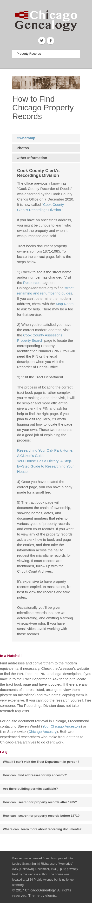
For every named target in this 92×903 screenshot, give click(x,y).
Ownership (26, 138)
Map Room (64, 304)
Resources (31, 283)
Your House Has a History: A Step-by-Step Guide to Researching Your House (45, 466)
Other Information (32, 158)
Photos (23, 148)
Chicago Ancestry (42, 731)
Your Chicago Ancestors (61, 726)
